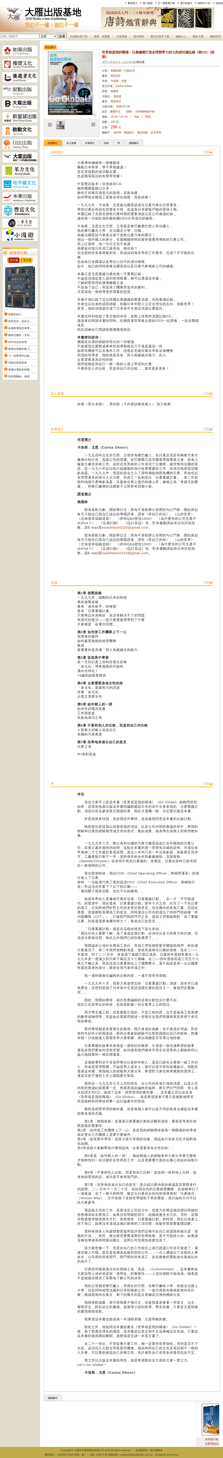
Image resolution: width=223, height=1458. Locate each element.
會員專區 (138, 36)
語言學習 (156, 132)
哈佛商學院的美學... (20, 328)
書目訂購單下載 (160, 36)
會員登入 (132, 3)
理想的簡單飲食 (17, 362)
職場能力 (129, 132)
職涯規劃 (142, 132)
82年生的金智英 (17, 342)
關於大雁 (198, 36)
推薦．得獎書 (102, 36)
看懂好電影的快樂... (20, 369)
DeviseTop (172, 1454)
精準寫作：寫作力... (20, 321)
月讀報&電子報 (79, 36)
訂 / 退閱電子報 (166, 3)
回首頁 (219, 3)
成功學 (117, 132)
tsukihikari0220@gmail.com (125, 527)
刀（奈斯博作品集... (20, 355)
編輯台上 (181, 36)
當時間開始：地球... (20, 376)
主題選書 (121, 36)
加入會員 (148, 3)
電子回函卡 (186, 3)
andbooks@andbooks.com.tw (137, 1454)
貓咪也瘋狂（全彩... (20, 335)
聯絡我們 (215, 36)
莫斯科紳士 (15, 314)
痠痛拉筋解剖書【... (20, 348)
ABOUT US (204, 3)
